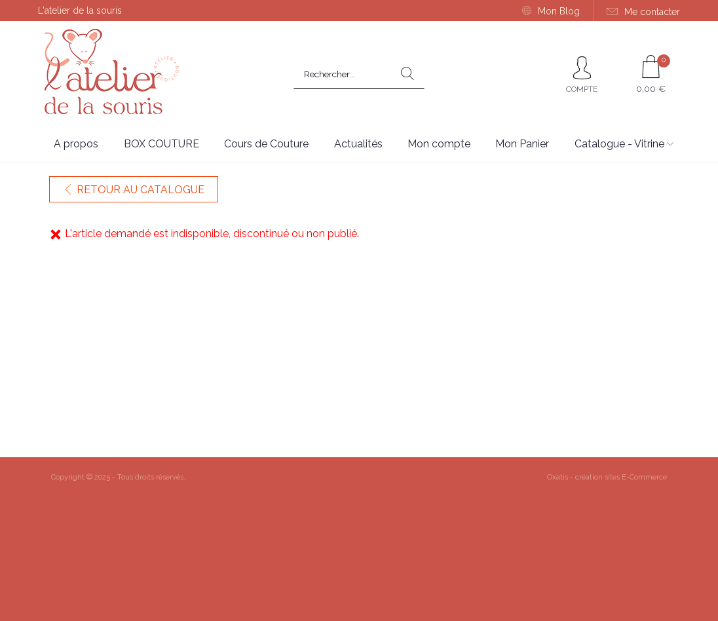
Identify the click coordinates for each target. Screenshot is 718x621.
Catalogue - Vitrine (619, 144)
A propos (76, 144)
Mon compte (438, 144)
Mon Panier (522, 144)
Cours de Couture (266, 144)
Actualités (358, 144)
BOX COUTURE (161, 144)
